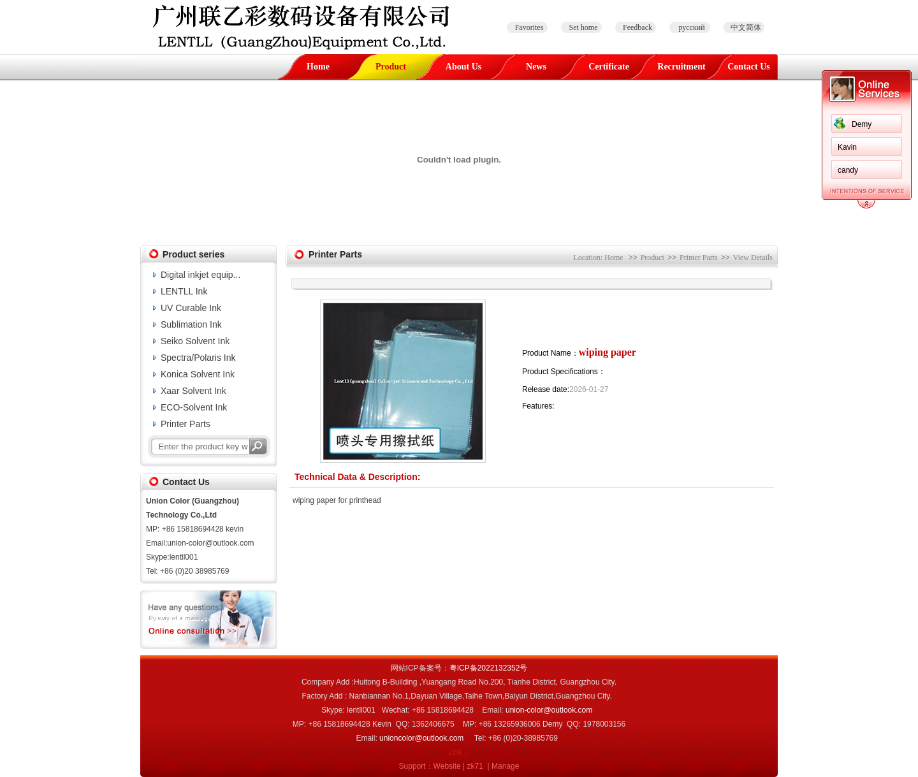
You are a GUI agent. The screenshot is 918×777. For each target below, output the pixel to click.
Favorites (529, 27)
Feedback (637, 27)
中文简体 (746, 27)
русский (691, 27)
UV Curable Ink (191, 308)
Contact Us (748, 66)
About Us (463, 66)
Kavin (847, 147)
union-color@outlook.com (549, 710)
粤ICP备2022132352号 (488, 668)
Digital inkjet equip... (200, 275)
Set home (583, 27)
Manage (505, 766)
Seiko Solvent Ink (195, 341)
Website (447, 766)
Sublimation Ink (191, 324)
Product (390, 66)
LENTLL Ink (184, 291)
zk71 (475, 766)
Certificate (608, 66)
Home (318, 66)
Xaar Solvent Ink (193, 391)
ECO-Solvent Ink (194, 407)
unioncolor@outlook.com (421, 738)
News (536, 66)
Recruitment (681, 66)
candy (848, 170)
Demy (861, 124)
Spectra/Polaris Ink (198, 357)
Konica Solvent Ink (198, 374)
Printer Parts (185, 424)
